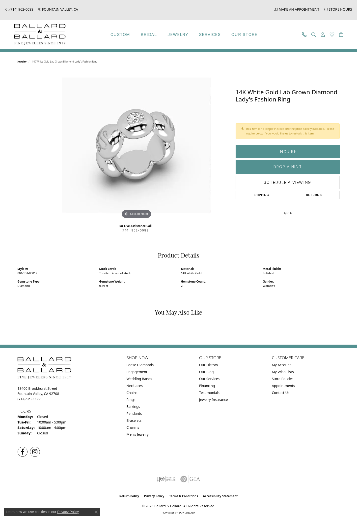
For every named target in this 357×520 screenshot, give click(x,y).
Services (210, 34)
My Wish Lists (283, 371)
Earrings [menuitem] (133, 406)
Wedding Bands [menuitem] (139, 378)
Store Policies (282, 378)
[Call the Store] (30, 398)
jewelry (22, 61)
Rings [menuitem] (131, 399)
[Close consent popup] (96, 512)
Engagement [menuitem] (137, 371)
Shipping (261, 195)
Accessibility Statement (220, 496)
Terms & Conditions (183, 496)
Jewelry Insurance (213, 399)
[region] (136, 145)
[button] (313, 34)
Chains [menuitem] (132, 392)
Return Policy (129, 496)
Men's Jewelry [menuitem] (138, 434)
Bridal (149, 34)
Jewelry (177, 34)
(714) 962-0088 (135, 230)
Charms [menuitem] (133, 427)
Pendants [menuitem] (134, 413)
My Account (281, 364)
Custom (120, 34)
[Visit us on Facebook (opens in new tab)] (22, 452)
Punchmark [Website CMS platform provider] (187, 513)
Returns (314, 195)
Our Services (209, 378)
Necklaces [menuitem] (135, 385)
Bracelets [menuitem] (134, 420)
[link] (19, 9)
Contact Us (280, 392)
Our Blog (206, 371)
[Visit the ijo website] (166, 479)
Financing (207, 385)
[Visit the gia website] (190, 479)
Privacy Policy (154, 496)
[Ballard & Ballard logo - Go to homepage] (38, 34)
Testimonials (209, 392)
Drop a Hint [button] (287, 166)
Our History (208, 364)
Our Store (244, 34)
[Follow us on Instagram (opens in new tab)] (35, 452)
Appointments (283, 385)
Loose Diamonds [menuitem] (140, 364)
